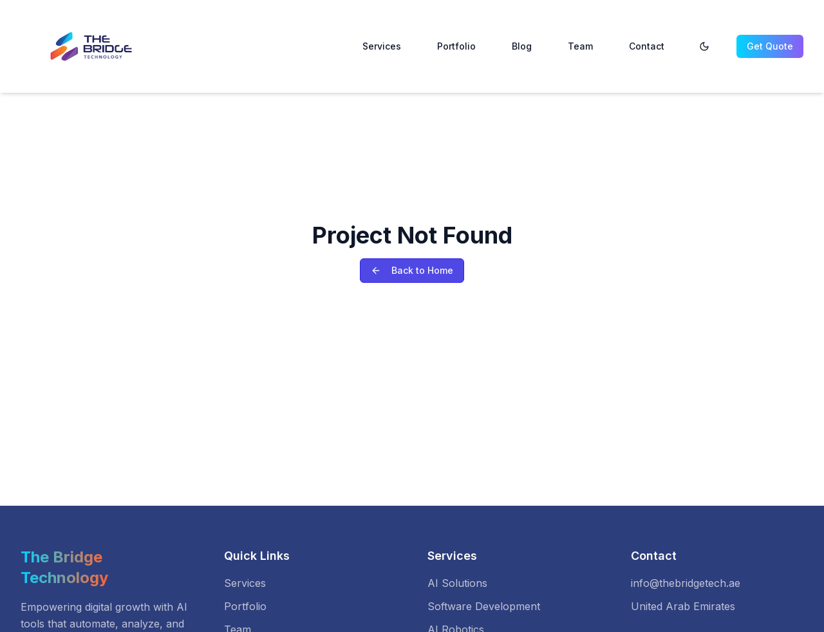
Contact (646, 46)
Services (381, 46)
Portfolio (456, 46)
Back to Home (412, 270)
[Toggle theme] (704, 46)
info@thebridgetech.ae (685, 583)
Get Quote (770, 46)
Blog (522, 46)
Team (580, 46)
